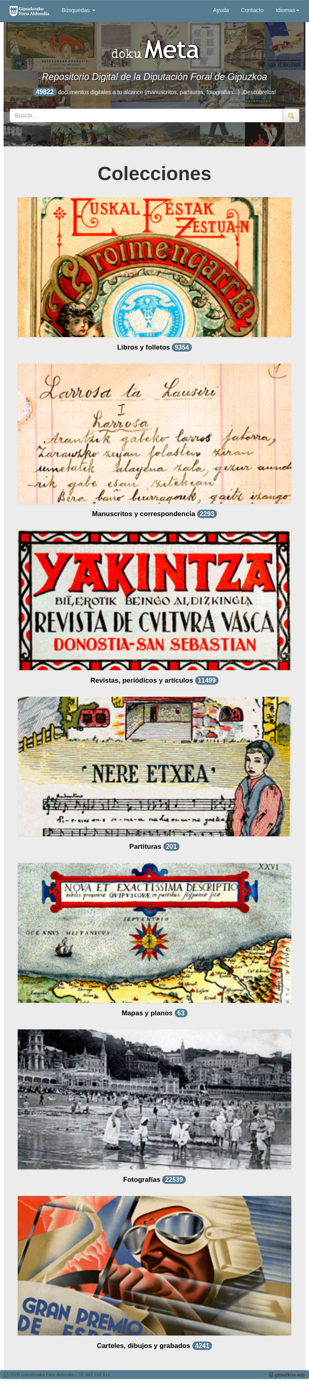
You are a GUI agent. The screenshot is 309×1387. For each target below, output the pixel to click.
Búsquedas (78, 10)
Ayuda (221, 10)
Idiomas (287, 10)
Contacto (252, 10)
